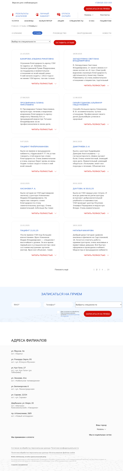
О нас (91, 21)
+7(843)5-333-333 (101, 2)
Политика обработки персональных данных (30, 453)
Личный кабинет (44, 14)
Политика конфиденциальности (65, 448)
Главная (14, 26)
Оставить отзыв (65, 42)
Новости (106, 33)
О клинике (17, 33)
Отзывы (23, 26)
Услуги (15, 21)
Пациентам (105, 21)
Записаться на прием (98, 9)
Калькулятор (45, 21)
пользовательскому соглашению (70, 315)
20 (108, 269)
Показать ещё (61, 269)
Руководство (59, 33)
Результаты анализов (22, 14)
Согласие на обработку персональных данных (31, 448)
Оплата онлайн (66, 14)
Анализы (28, 21)
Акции (61, 21)
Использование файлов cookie (62, 453)
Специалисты (76, 21)
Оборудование (84, 33)
